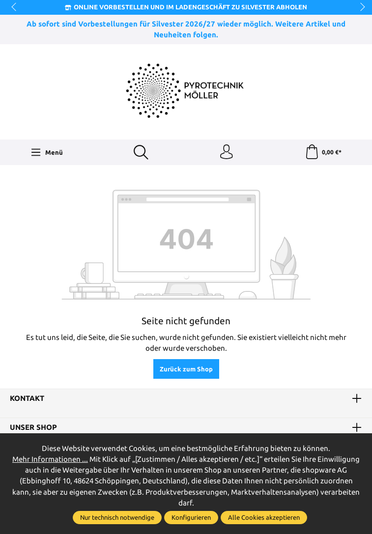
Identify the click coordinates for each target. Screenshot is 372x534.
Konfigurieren (191, 517)
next (360, 7)
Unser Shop (33, 427)
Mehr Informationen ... (50, 459)
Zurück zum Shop (186, 368)
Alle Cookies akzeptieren (264, 517)
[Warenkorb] (323, 152)
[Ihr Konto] (226, 152)
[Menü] (46, 152)
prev (15, 7)
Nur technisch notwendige (117, 517)
